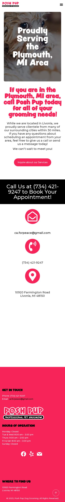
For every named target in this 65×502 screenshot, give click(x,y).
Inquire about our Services (33, 162)
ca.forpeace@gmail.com (32, 233)
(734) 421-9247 (33, 189)
